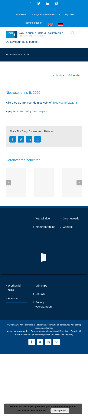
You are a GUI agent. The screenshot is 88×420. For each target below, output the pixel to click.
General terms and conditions (44, 331)
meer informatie (38, 410)
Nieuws (40, 293)
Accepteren (60, 410)
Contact (68, 226)
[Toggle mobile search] (73, 33)
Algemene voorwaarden (18, 331)
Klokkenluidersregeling (62, 334)
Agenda (13, 298)
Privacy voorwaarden (43, 304)
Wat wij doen (43, 218)
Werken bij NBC (14, 287)
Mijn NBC (41, 285)
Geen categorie (39, 111)
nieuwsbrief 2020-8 (65, 102)
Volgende (74, 75)
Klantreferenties (44, 226)
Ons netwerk (71, 218)
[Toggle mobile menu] (80, 33)
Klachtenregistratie (41, 334)
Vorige (60, 75)
